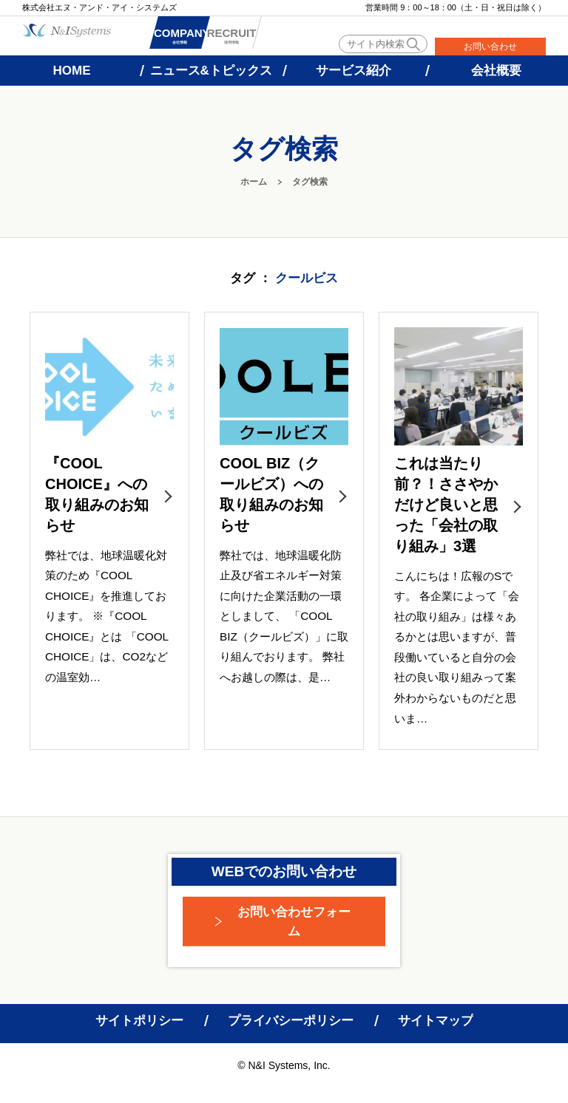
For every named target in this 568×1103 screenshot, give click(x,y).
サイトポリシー (139, 1021)
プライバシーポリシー (291, 1021)
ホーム (253, 182)
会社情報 (198, 38)
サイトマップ (435, 1021)
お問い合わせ (490, 46)
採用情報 (287, 38)
